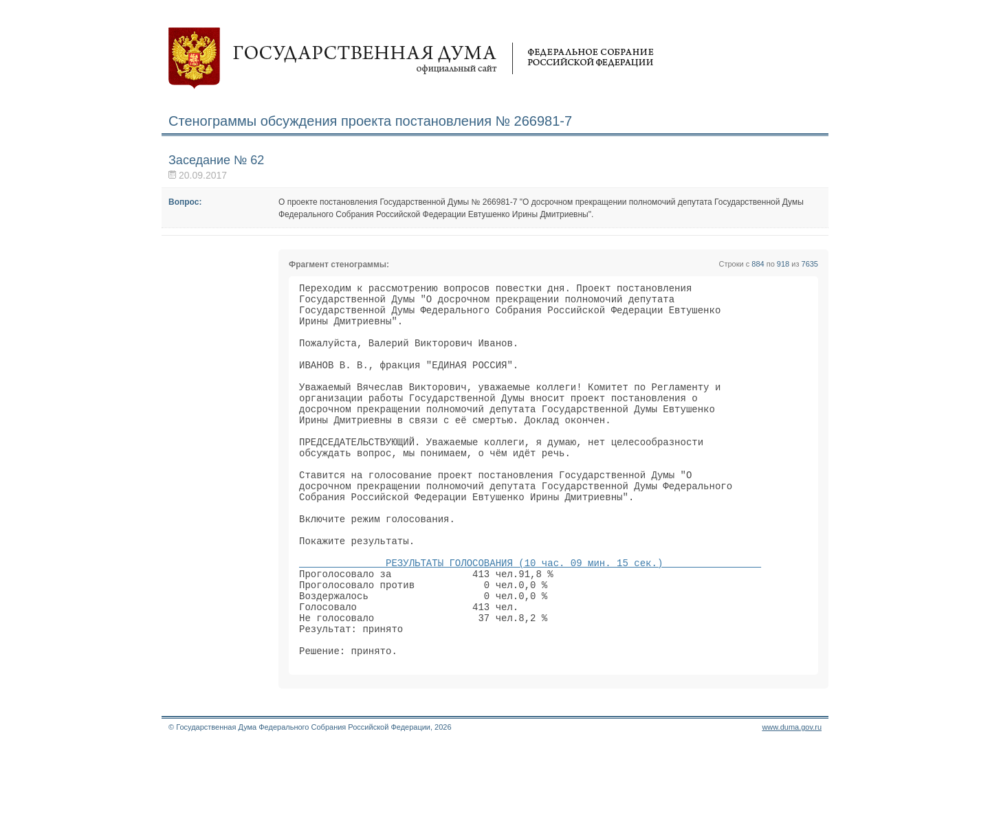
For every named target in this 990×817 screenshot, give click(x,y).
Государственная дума (411, 58)
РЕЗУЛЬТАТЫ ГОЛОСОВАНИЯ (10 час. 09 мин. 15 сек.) (530, 616)
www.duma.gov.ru (792, 799)
